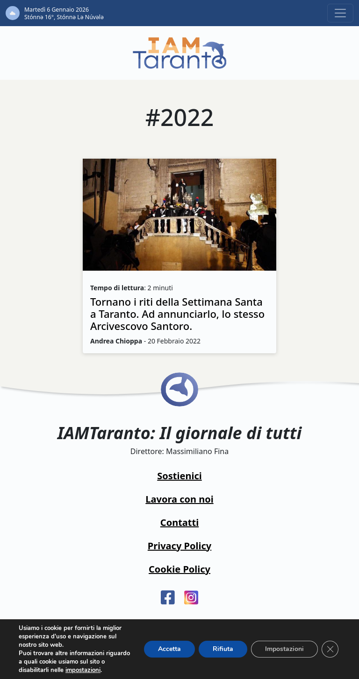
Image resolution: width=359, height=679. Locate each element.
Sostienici (179, 475)
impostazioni (83, 670)
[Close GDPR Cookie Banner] (330, 649)
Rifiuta (223, 648)
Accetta (169, 648)
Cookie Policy (179, 569)
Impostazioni (284, 648)
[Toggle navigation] (340, 13)
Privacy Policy (179, 545)
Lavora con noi (179, 499)
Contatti (179, 522)
